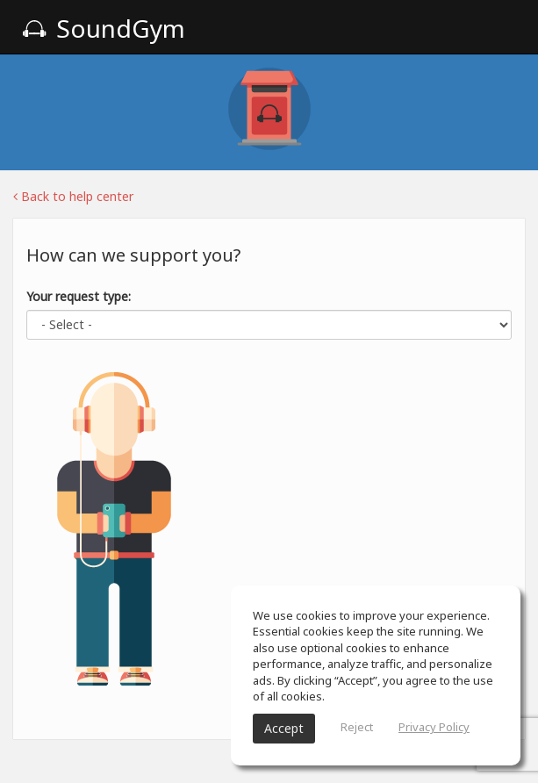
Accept (284, 728)
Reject (357, 727)
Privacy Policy (434, 727)
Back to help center (73, 196)
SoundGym (103, 28)
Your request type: (78, 296)
